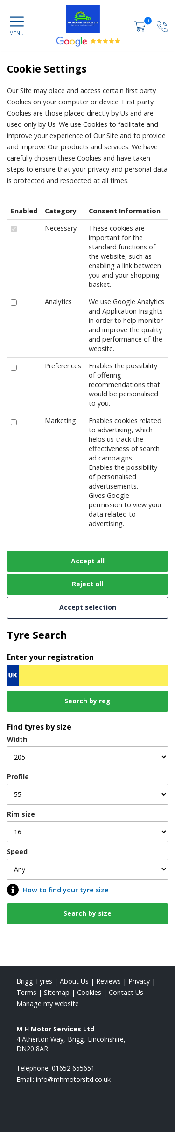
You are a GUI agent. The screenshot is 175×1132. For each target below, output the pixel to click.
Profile (18, 776)
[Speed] (87, 869)
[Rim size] (87, 831)
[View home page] (87, 19)
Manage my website (47, 1003)
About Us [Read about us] (74, 981)
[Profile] (87, 794)
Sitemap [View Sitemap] (57, 992)
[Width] (87, 756)
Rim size (21, 814)
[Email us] (73, 1079)
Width (17, 739)
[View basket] (140, 26)
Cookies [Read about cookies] (89, 992)
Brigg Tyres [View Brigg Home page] (34, 981)
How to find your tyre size (66, 889)
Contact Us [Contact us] (126, 992)
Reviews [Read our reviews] (108, 981)
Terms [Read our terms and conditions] (26, 992)
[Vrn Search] (87, 675)
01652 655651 (73, 1068)
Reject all (87, 583)
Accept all (88, 560)
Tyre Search (37, 635)
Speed (17, 851)
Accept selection (87, 607)
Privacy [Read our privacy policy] (139, 981)
